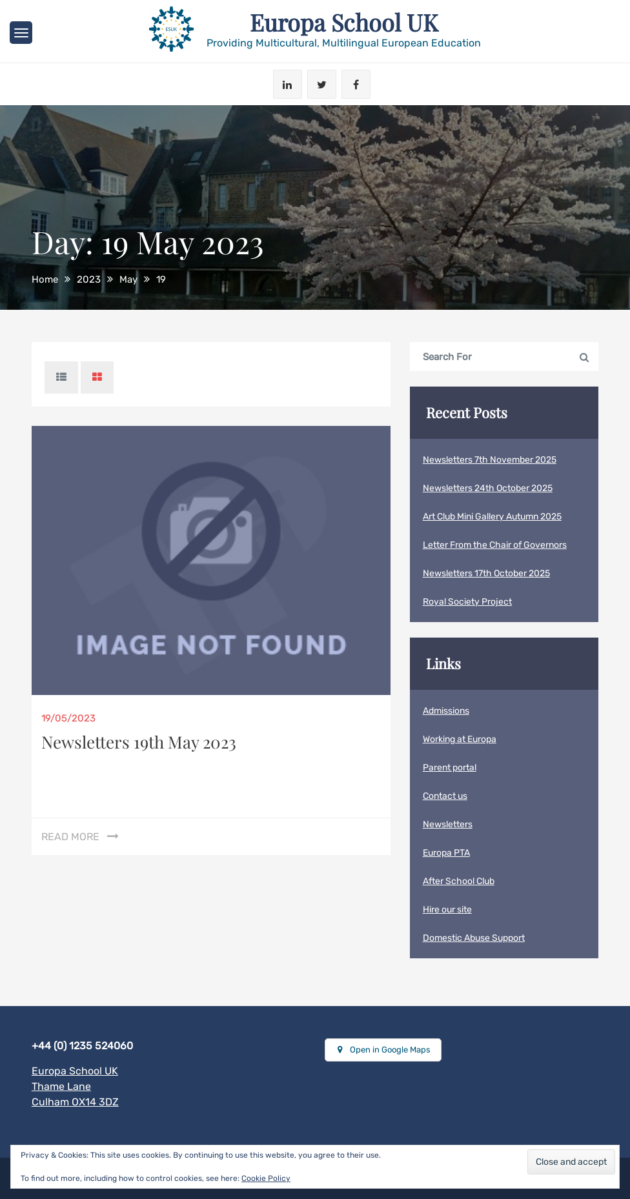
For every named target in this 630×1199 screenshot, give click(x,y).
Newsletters (447, 824)
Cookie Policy (265, 1178)
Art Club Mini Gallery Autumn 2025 (492, 516)
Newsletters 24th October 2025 (488, 488)
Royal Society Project (467, 601)
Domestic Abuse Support (474, 937)
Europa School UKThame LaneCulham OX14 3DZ (75, 1086)
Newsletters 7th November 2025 (489, 459)
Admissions (446, 710)
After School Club (458, 881)
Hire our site (447, 909)
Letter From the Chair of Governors (495, 544)
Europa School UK (344, 21)
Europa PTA (446, 852)
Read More (70, 837)
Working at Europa (459, 739)
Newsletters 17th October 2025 (486, 573)
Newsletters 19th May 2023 (138, 741)
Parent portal (449, 767)
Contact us (445, 796)
